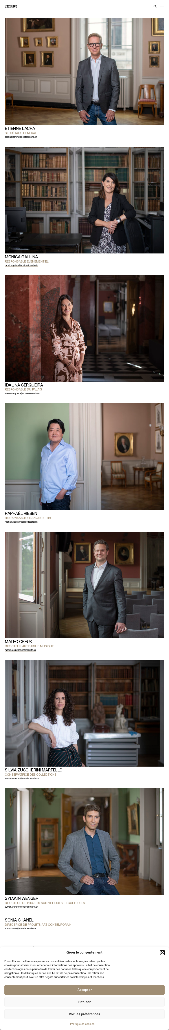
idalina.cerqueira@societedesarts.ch (22, 394)
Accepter (84, 990)
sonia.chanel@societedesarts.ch (20, 929)
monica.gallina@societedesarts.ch (21, 266)
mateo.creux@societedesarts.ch (20, 650)
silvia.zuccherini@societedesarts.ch (22, 779)
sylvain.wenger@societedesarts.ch (21, 907)
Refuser (84, 1002)
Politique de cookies (82, 1024)
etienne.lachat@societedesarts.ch (21, 137)
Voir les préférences (84, 1014)
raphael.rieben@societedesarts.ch (21, 522)
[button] (162, 952)
